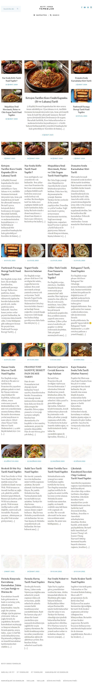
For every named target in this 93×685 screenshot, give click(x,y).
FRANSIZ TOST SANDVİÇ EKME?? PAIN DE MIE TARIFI (34, 372)
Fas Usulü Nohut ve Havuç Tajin (58, 580)
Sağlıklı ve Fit (8, 672)
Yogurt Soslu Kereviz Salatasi (33, 269)
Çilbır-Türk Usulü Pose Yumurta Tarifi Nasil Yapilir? (57, 273)
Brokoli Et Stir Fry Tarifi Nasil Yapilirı (11, 470)
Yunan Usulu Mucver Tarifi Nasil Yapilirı (8, 370)
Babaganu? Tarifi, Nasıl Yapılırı (80, 269)
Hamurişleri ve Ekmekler (56, 672)
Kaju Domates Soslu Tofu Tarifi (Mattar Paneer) (80, 370)
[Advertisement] (46, 42)
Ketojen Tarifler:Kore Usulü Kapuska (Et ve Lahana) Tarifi (46, 100)
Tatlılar (30, 680)
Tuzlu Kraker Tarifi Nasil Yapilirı (81, 580)
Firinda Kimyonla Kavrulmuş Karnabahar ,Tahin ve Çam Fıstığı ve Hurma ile (11, 585)
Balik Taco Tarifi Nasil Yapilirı (33, 470)
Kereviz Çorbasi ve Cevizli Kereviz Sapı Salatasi (58, 370)
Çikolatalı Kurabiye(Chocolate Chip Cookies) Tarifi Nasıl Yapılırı (81, 473)
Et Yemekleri (23, 672)
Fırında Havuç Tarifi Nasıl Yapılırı (34, 580)
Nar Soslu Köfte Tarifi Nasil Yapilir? (11, 79)
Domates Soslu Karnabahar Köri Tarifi (81, 79)
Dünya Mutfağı (54, 680)
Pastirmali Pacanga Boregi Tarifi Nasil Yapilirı (81, 110)
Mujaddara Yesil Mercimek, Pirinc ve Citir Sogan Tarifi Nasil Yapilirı (12, 111)
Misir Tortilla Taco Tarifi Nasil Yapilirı (58, 470)
